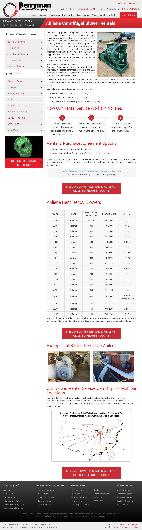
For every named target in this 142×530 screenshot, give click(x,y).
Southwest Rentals (125, 501)
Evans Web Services (131, 527)
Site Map (134, 524)
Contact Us (133, 3)
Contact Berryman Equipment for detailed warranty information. (91, 171)
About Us (121, 3)
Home (34, 15)
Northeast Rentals (125, 493)
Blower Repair (82, 15)
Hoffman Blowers (15, 60)
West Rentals (122, 504)
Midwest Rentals (124, 490)
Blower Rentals (99, 15)
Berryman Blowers (16, 41)
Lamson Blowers (15, 66)
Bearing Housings (16, 93)
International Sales (11, 501)
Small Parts (13, 123)
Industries (113, 15)
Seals (10, 99)
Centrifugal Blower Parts (61, 15)
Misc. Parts (12, 129)
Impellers (11, 87)
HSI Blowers (13, 47)
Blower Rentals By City (13, 508)
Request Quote (128, 15)
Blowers (43, 15)
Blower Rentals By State (13, 504)
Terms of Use (124, 524)
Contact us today (55, 159)
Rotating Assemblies (17, 111)
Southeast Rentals (125, 497)
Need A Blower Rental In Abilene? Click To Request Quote (91, 188)
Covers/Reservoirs (16, 117)
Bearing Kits (13, 105)
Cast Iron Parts (14, 81)
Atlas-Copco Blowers (17, 53)
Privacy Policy (111, 524)
